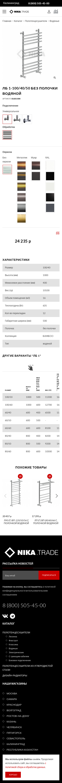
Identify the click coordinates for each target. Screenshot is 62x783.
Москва (12, 693)
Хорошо (13, 775)
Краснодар (14, 704)
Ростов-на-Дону (18, 715)
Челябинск (14, 727)
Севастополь (16, 738)
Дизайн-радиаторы (14, 675)
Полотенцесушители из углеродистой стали (27, 667)
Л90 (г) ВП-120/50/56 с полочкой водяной (16, 522)
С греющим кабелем (19, 656)
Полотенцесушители (36, 21)
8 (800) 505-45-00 (24, 605)
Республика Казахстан (22, 749)
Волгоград (14, 710)
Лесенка (13, 636)
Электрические (16, 652)
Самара (12, 699)
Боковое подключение (20, 660)
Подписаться (49, 575)
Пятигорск (14, 732)
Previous (5, 496)
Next (56, 496)
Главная (6, 21)
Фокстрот (13, 640)
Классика (13, 644)
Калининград (16, 743)
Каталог (18, 21)
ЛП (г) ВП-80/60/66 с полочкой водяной (45, 522)
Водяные (54, 21)
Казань (11, 721)
